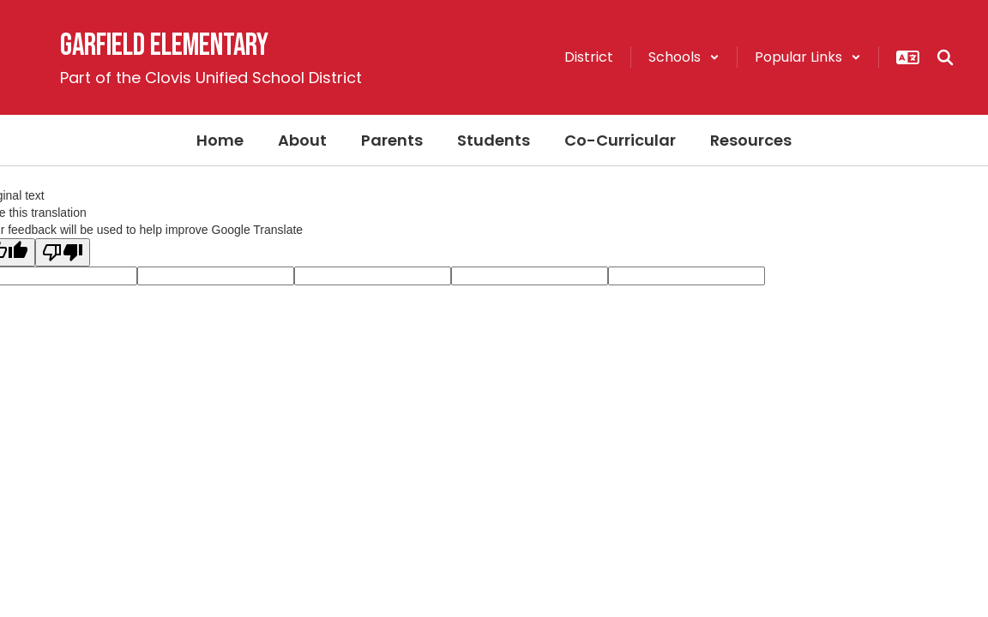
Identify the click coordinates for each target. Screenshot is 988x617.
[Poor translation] (62, 252)
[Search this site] (945, 57)
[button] (684, 57)
